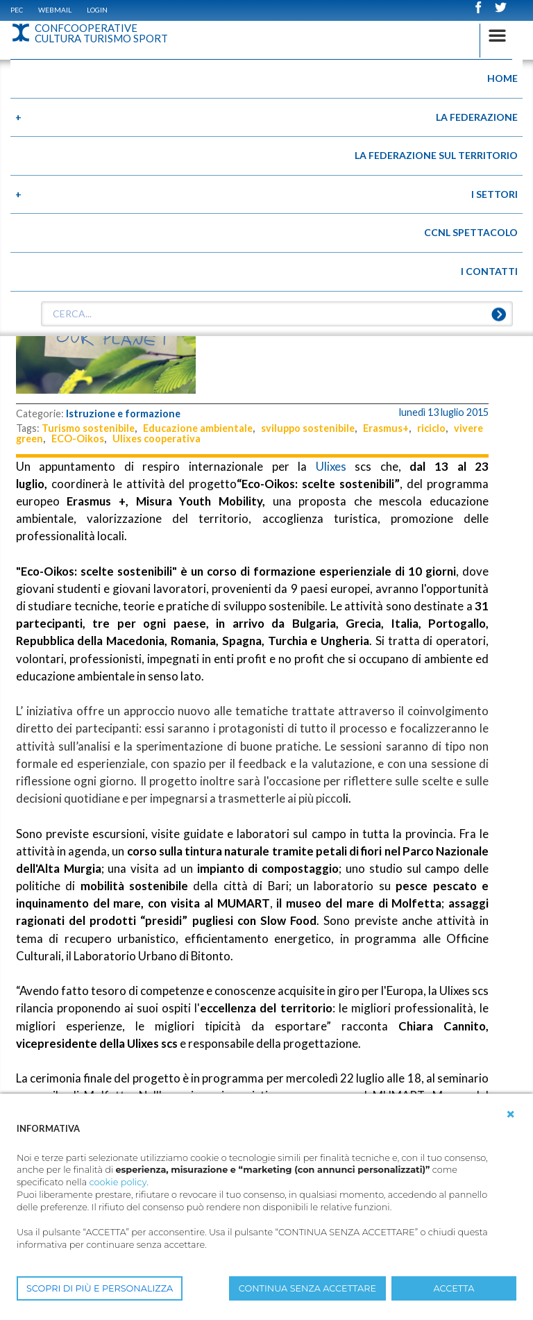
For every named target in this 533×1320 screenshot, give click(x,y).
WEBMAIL (54, 10)
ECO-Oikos (77, 438)
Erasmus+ (386, 428)
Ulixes (331, 466)
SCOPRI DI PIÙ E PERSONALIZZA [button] (99, 1288)
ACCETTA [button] (454, 1288)
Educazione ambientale (198, 428)
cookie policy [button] (117, 1182)
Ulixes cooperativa (156, 438)
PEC (16, 10)
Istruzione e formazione (123, 413)
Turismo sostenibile (88, 428)
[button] (510, 1114)
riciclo (431, 428)
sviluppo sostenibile (308, 428)
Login (97, 10)
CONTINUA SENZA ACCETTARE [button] (307, 1288)
